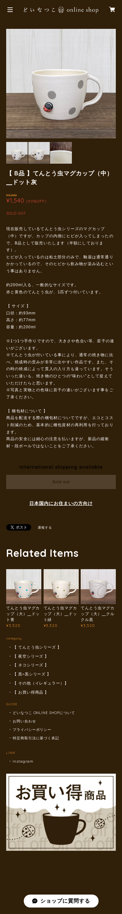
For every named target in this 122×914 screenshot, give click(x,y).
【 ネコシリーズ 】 (31, 664)
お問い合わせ (24, 721)
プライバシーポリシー (32, 729)
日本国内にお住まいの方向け (60, 503)
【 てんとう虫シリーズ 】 (37, 647)
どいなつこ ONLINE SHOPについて (44, 712)
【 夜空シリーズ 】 (31, 656)
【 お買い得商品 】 (31, 692)
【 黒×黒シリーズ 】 (32, 674)
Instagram (23, 761)
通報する (45, 527)
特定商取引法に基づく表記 (36, 738)
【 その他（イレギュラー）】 (41, 683)
